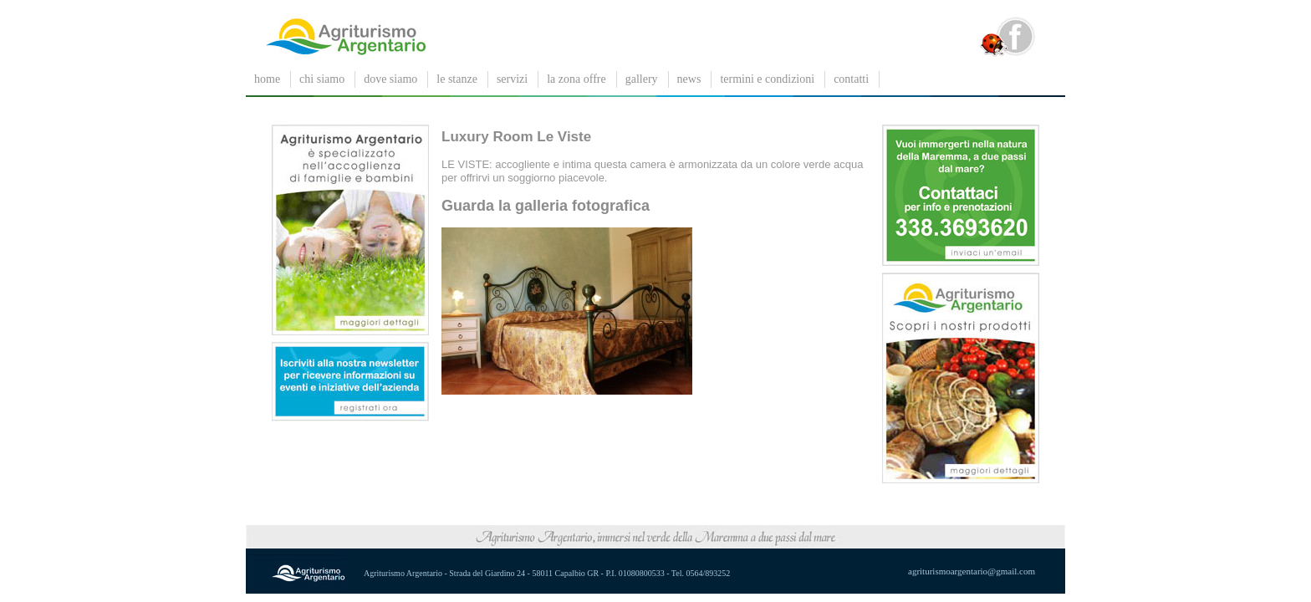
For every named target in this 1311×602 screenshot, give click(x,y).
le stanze (456, 79)
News (689, 79)
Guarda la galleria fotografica (545, 205)
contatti (851, 79)
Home (267, 79)
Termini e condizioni (767, 79)
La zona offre (576, 79)
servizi (512, 79)
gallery (641, 79)
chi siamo (321, 79)
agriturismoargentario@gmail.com (971, 571)
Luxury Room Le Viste (516, 137)
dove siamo (390, 79)
